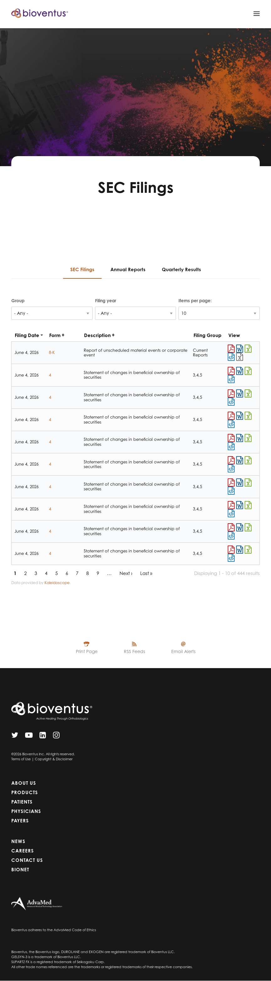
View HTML (231, 357)
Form (55, 335)
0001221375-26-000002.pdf (231, 505)
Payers (20, 821)
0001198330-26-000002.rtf (239, 527)
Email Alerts (183, 651)
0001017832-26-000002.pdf (231, 550)
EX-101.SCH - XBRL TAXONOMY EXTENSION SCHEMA (239, 357)
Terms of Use (21, 759)
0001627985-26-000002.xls (248, 438)
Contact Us (27, 860)
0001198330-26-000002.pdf (231, 527)
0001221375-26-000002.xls (248, 505)
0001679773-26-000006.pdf (231, 371)
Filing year (105, 300)
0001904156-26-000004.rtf (239, 482)
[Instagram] (56, 737)
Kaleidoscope (57, 582)
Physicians (26, 811)
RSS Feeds (134, 651)
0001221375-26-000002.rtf (239, 505)
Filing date (27, 335)
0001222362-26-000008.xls (248, 460)
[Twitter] (14, 737)
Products (24, 792)
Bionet (20, 870)
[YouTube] (29, 737)
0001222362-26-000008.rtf (239, 460)
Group (17, 300)
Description (97, 335)
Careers (22, 851)
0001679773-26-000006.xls (248, 371)
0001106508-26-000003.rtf (239, 393)
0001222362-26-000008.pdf (231, 460)
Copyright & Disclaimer (53, 759)
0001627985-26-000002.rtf (239, 438)
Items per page (194, 300)
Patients (22, 802)
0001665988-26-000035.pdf (231, 349)
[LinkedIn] (43, 737)
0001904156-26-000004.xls (248, 482)
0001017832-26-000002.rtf (239, 550)
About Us (23, 783)
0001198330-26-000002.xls (248, 527)
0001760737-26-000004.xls (248, 416)
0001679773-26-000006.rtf (239, 371)
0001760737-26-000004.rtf (239, 416)
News (18, 841)
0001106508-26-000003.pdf (231, 393)
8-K (52, 352)
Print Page (87, 651)
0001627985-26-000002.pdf (231, 438)
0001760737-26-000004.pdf (231, 416)
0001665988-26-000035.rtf (239, 349)
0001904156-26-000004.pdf (231, 482)
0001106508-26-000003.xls (248, 393)
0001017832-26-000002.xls (248, 550)
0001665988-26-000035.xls (248, 349)
